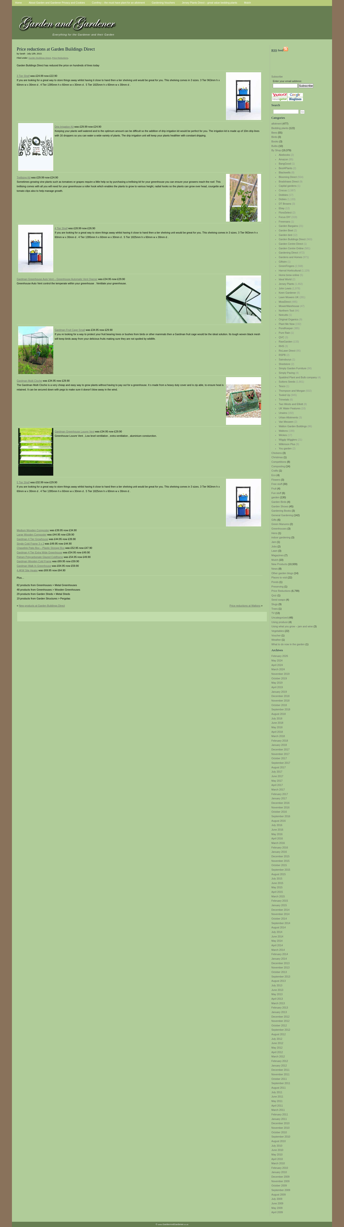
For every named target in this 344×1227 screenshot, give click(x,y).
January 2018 (279, 744)
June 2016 (277, 829)
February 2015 (279, 900)
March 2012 (278, 1056)
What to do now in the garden (288, 644)
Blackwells (285, 172)
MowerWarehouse (289, 306)
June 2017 (277, 776)
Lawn (274, 550)
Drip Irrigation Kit (64, 126)
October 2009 (279, 1185)
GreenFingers (286, 266)
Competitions (278, 461)
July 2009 (276, 1198)
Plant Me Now (287, 323)
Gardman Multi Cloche (29, 380)
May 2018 (277, 727)
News (274, 568)
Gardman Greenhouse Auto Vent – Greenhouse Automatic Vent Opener (57, 279)
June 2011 (277, 1096)
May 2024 (277, 660)
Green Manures (280, 524)
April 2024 (277, 665)
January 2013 (279, 1012)
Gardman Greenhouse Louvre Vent (74, 431)
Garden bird (285, 235)
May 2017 (277, 780)
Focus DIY (285, 217)
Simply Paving (287, 372)
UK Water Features (290, 408)
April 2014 (277, 945)
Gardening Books (281, 510)
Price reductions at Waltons (245, 605)
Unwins (283, 412)
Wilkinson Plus (287, 444)
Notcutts (283, 314)
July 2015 (276, 878)
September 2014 (280, 923)
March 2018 (278, 736)
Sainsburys (285, 359)
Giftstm (283, 261)
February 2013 (279, 1007)
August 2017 (278, 767)
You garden (285, 448)
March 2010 (278, 1163)
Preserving (277, 586)
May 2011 (277, 1101)
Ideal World (285, 279)
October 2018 (279, 705)
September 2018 (280, 709)
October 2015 (279, 865)
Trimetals (284, 399)
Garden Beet (286, 230)
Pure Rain (284, 332)
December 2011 (280, 1069)
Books (275, 141)
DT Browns (285, 203)
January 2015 (279, 905)
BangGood (285, 163)
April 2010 (277, 1159)
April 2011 (277, 1105)
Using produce (279, 622)
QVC (281, 337)
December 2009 (280, 1176)
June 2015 (277, 883)
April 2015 (277, 891)
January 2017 (279, 798)
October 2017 (279, 758)
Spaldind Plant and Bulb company (298, 377)
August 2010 (278, 1141)
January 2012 (279, 1065)
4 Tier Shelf (61, 228)
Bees (274, 132)
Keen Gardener (287, 292)
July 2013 (276, 985)
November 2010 (280, 1127)
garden (275, 497)
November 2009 (280, 1181)
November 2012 (280, 1020)
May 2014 (277, 940)
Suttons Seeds (287, 381)
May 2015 (277, 887)
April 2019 (277, 687)
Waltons (283, 430)
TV (273, 613)
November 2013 (280, 967)
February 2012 (279, 1061)
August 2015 (278, 874)
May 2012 (277, 1047)
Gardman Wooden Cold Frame (34, 561)
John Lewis (285, 288)
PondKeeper (286, 328)
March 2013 (278, 1003)
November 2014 (280, 914)
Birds (274, 136)
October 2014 (279, 918)
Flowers (275, 479)
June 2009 (277, 1203)
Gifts (274, 519)
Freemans (284, 221)
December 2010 (280, 1123)
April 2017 (277, 785)
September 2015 (280, 869)
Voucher (276, 635)
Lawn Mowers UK (289, 297)
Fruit (273, 488)
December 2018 (280, 696)
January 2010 (279, 1172)
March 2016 (278, 843)
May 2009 (277, 1207)
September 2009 (280, 1190)
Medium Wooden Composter (33, 530)
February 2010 (279, 1167)
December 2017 (280, 749)
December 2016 (280, 802)
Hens (274, 533)
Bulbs (274, 146)
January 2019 (279, 691)
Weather (276, 639)
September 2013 (280, 976)
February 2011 (279, 1114)
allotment (276, 123)
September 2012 (280, 1029)
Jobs (274, 546)
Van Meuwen (286, 421)
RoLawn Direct (287, 350)
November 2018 (280, 700)
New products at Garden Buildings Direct (42, 605)
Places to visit (279, 577)
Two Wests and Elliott (291, 404)
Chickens (276, 453)
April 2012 (277, 1052)
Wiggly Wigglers (288, 439)
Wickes (283, 435)
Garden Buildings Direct (292, 239)
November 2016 (280, 807)
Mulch (274, 559)
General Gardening (282, 515)
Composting (278, 466)
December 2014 (280, 909)
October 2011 (279, 1078)
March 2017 (278, 789)
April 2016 (277, 838)
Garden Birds (278, 501)
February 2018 (279, 740)
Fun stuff (276, 493)
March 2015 (278, 896)
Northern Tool (286, 310)
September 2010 (280, 1136)
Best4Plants (285, 168)
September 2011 (280, 1083)
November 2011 (280, 1074)
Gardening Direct (288, 252)
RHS (281, 346)
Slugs (274, 604)
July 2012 (276, 1038)
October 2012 (279, 1025)
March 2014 (278, 949)
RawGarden (285, 341)
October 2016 (279, 811)
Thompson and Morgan (292, 390)
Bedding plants (279, 128)
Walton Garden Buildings (293, 426)
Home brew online (289, 275)
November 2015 (280, 860)
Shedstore (284, 364)
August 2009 (278, 1194)
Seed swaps (278, 599)
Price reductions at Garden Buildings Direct (56, 49)
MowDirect (285, 301)
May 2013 (277, 994)
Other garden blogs (282, 573)
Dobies (283, 199)
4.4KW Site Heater (27, 570)
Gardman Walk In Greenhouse (34, 565)
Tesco (282, 386)
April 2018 (277, 731)
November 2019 (280, 673)
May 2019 (277, 682)
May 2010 (277, 1154)
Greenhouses (279, 528)
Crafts (274, 470)
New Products (279, 564)
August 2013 (278, 980)
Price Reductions (281, 590)
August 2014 (278, 927)
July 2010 (276, 1145)
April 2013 (277, 998)
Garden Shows (279, 506)
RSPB (282, 355)
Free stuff (276, 484)
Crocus (283, 190)
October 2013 (279, 972)
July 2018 (276, 718)
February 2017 (279, 794)
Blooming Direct (288, 177)
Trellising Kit (24, 177)
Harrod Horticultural (290, 270)
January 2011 (279, 1119)
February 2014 (279, 954)
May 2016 (277, 834)
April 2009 (277, 1212)
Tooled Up (284, 395)
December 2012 (280, 1016)
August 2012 (278, 1034)
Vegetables (277, 630)
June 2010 (277, 1150)
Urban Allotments (288, 417)
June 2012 (277, 1043)
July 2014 (276, 932)
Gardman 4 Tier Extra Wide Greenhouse (39, 552)
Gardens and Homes (290, 257)
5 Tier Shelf (23, 482)
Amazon (283, 159)
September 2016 (280, 816)
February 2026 (279, 656)
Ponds (275, 582)
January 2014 (279, 958)
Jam (273, 542)
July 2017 (276, 771)
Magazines (277, 555)
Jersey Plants (286, 283)
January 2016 (279, 851)
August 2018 (278, 713)
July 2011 (276, 1092)
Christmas (277, 457)
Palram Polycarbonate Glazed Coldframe (40, 557)
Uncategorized (279, 617)
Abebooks (284, 154)
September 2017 (280, 762)
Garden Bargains (288, 225)
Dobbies (283, 194)
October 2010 (279, 1132)
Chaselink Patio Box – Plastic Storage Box (40, 547)
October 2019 (279, 678)
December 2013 (280, 963)
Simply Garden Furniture (292, 368)
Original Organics (288, 319)
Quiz (274, 595)
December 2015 (280, 856)
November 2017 (280, 754)
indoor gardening (280, 537)
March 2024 (278, 669)
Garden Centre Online (291, 248)
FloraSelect (285, 212)
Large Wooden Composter (32, 534)
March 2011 (278, 1109)
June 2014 (277, 936)
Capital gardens (288, 185)
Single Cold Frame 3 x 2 (30, 543)
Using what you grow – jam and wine (292, 626)
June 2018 (277, 722)
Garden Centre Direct (291, 243)
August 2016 (278, 820)
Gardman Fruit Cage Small (70, 329)
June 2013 (277, 989)
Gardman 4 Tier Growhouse (32, 539)
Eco (273, 475)
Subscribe (277, 76)
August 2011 (278, 1087)
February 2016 (279, 847)
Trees (274, 608)
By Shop (276, 150)
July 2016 (276, 825)
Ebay (282, 208)
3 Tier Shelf (23, 75)
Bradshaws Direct (289, 181)
